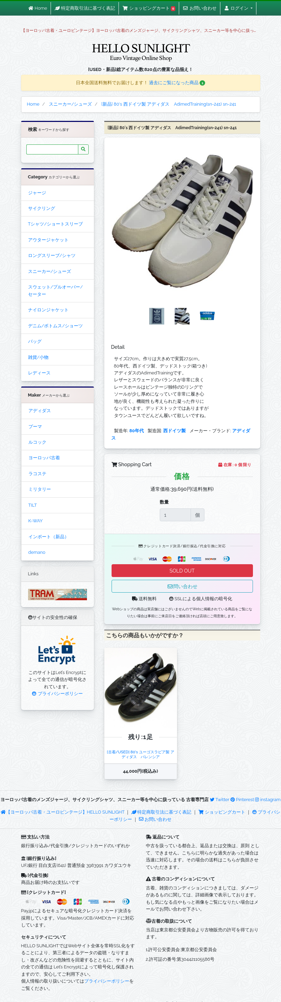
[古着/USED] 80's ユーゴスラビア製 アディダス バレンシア (140, 754)
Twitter (219, 799)
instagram (267, 799)
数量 (164, 502)
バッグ (35, 341)
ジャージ (37, 192)
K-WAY (35, 520)
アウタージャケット (48, 239)
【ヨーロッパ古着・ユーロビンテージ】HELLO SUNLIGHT (62, 812)
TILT (32, 505)
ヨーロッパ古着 (44, 457)
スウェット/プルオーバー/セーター (55, 290)
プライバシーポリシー (57, 693)
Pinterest (242, 799)
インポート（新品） (48, 536)
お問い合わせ (155, 819)
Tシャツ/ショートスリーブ (55, 224)
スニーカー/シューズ (49, 271)
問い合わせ (182, 586)
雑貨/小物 (38, 357)
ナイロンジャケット (48, 309)
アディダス (39, 410)
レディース (39, 372)
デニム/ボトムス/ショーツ (55, 325)
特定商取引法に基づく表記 (161, 812)
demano (36, 552)
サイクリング (41, 208)
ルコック (37, 442)
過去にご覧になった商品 (177, 82)
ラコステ (37, 473)
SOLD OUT (181, 571)
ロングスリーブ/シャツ (52, 255)
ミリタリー (39, 489)
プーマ (35, 426)
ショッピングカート (222, 812)
